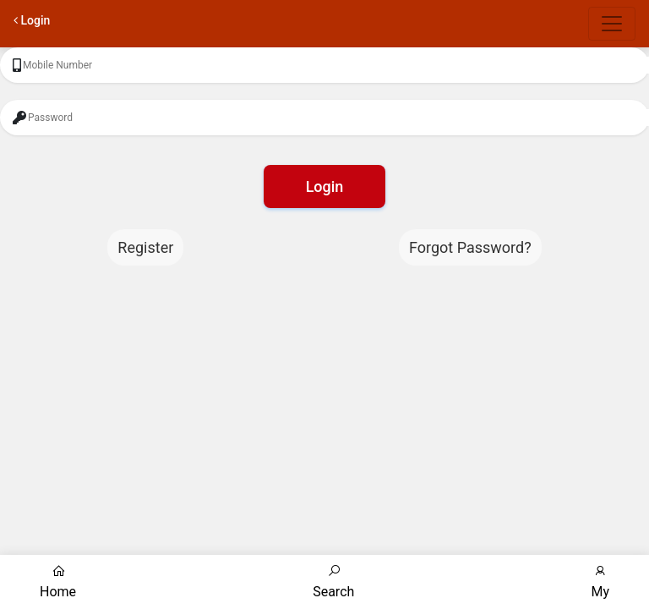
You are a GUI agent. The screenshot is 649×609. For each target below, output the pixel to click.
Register (145, 247)
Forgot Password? (470, 247)
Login (325, 186)
